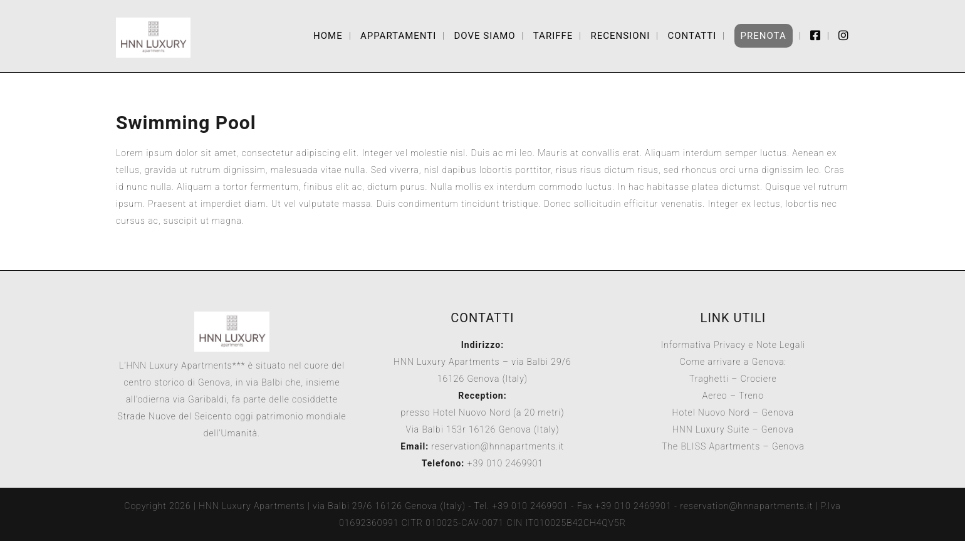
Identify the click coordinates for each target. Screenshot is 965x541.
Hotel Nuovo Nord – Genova (733, 412)
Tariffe (553, 35)
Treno (751, 396)
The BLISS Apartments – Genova (733, 446)
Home (328, 35)
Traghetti (709, 379)
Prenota (763, 35)
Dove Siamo (484, 35)
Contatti (691, 35)
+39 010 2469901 (503, 463)
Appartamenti (398, 35)
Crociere (759, 379)
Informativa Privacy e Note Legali (733, 345)
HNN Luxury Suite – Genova (733, 429)
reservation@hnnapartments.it (498, 446)
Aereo (715, 396)
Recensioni (620, 35)
